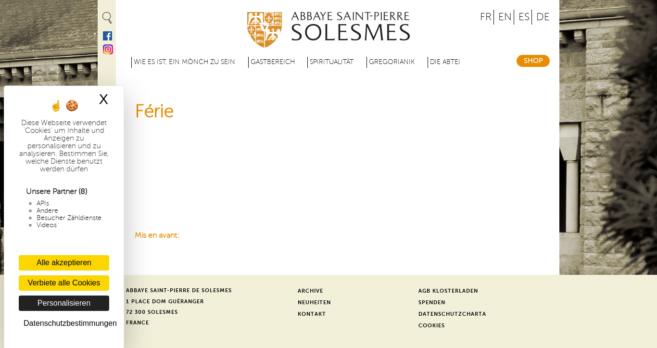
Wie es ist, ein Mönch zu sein (184, 61)
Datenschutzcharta (452, 314)
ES (524, 17)
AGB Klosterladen (448, 291)
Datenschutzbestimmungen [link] (66, 323)
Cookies (431, 325)
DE (543, 17)
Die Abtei (445, 61)
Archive (310, 291)
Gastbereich (273, 61)
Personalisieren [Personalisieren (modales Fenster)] (64, 303)
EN (505, 17)
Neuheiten (314, 302)
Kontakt (312, 314)
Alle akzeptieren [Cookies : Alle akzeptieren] (64, 262)
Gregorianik (392, 61)
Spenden (431, 302)
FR (486, 17)
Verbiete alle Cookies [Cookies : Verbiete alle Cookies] (64, 283)
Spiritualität (332, 61)
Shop (533, 60)
